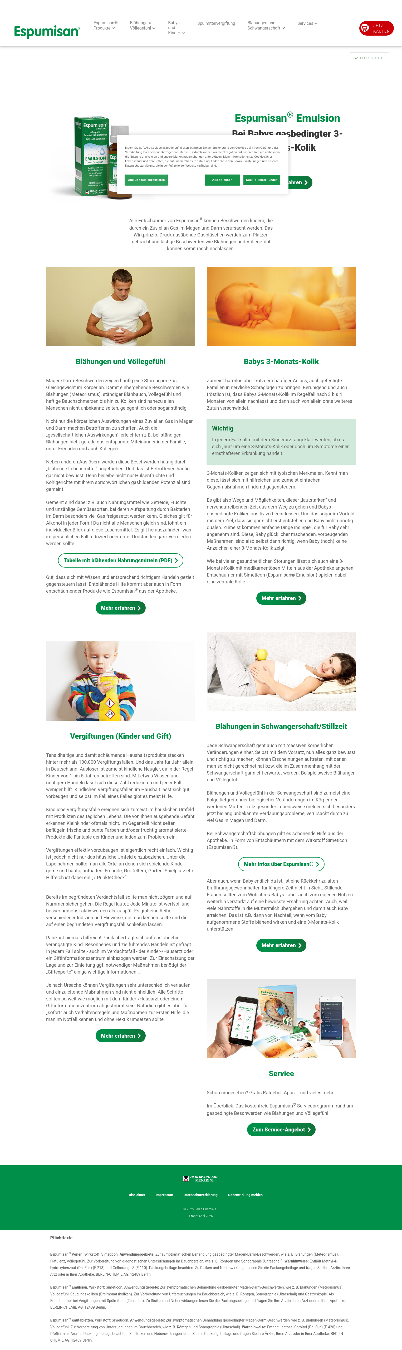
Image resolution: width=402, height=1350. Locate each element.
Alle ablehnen (222, 180)
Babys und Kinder (174, 28)
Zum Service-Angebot (278, 1129)
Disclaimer (137, 1195)
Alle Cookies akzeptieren (146, 180)
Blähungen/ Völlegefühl (140, 26)
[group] (201, 131)
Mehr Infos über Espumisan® (278, 864)
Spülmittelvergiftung (216, 23)
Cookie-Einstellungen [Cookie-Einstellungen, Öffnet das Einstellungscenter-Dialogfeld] (262, 180)
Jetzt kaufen (381, 28)
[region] (202, 164)
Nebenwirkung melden (245, 1195)
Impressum (164, 1195)
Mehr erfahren (118, 608)
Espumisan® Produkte (105, 26)
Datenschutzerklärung (201, 1195)
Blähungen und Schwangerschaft (264, 26)
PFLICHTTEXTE (371, 58)
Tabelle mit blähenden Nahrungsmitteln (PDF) (118, 560)
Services (305, 23)
